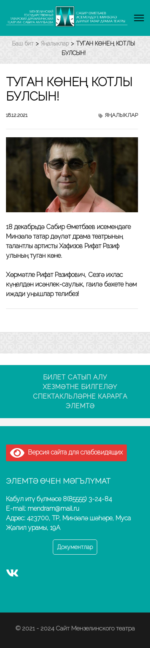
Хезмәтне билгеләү (80, 387)
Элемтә (80, 406)
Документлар (75, 547)
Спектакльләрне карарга (80, 396)
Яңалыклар (121, 115)
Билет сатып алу (75, 377)
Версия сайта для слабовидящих (66, 452)
